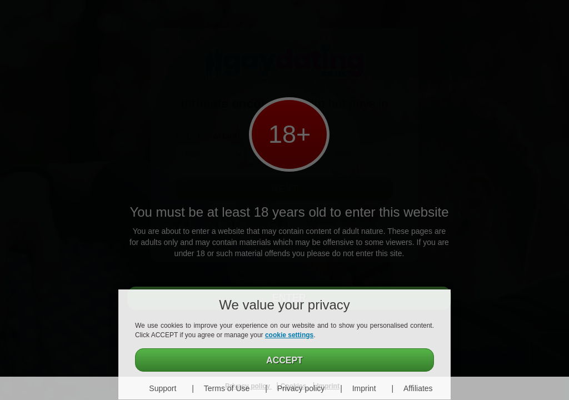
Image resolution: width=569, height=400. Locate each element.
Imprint (364, 388)
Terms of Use (226, 388)
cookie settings (289, 335)
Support (162, 388)
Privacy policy (301, 388)
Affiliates (418, 388)
